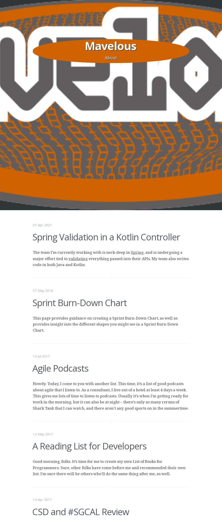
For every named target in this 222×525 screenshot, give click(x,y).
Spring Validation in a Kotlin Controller (106, 237)
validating (78, 258)
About (111, 57)
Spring (137, 252)
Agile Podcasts (60, 368)
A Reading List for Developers (89, 446)
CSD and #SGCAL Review (80, 512)
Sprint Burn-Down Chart (79, 302)
